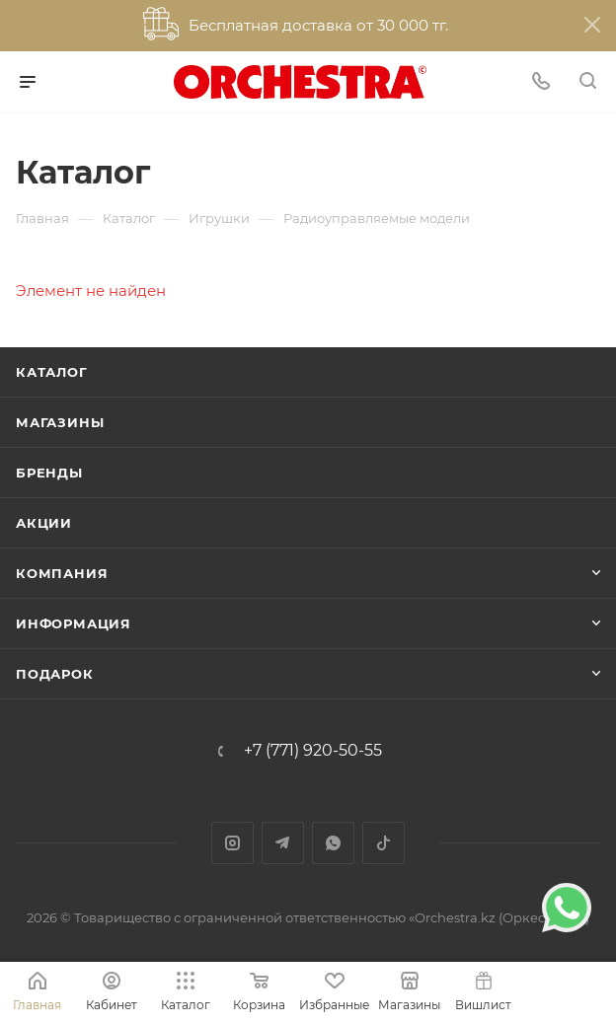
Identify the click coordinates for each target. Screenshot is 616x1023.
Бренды (49, 472)
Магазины (60, 422)
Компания (62, 573)
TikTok (383, 843)
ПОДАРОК (55, 674)
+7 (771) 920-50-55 (313, 751)
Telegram (283, 843)
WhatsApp (333, 843)
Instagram (232, 843)
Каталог (52, 372)
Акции (44, 523)
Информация (73, 623)
